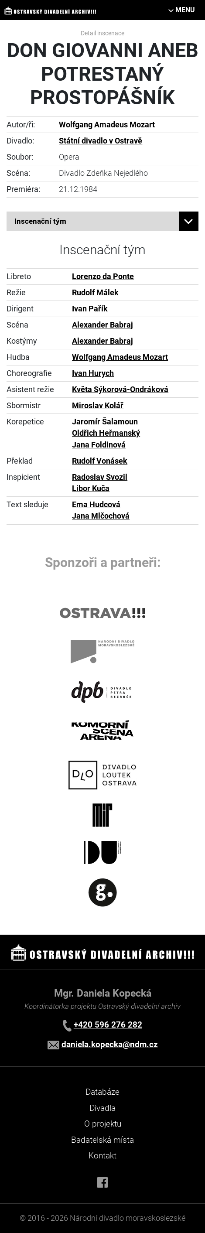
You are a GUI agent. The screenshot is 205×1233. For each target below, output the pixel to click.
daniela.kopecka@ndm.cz (110, 1044)
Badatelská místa (102, 1140)
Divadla (102, 1108)
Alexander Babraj (102, 325)
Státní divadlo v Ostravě (100, 141)
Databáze (102, 1092)
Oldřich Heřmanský (106, 433)
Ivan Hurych (93, 373)
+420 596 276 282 (108, 1025)
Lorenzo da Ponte (103, 276)
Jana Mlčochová (101, 516)
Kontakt (102, 1156)
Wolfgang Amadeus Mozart (107, 124)
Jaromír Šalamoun (105, 421)
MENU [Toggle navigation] (185, 10)
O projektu (102, 1124)
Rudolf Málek (95, 292)
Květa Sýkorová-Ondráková (120, 389)
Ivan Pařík (90, 308)
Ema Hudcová (96, 504)
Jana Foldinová (99, 445)
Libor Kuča (90, 488)
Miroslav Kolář (97, 405)
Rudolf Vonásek (99, 461)
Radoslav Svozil (99, 477)
